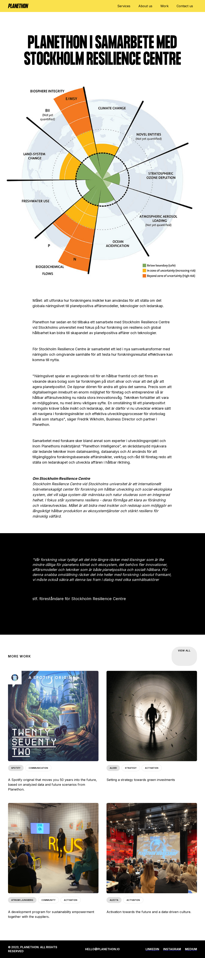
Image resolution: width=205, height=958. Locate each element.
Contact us (185, 6)
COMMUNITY (48, 900)
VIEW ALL (184, 650)
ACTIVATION (151, 768)
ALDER (113, 768)
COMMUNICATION (38, 768)
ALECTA (114, 900)
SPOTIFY (15, 768)
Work (164, 6)
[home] (18, 4)
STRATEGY (131, 768)
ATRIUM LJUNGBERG (22, 900)
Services (123, 6)
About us (145, 6)
